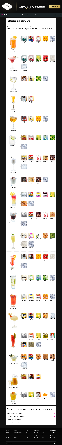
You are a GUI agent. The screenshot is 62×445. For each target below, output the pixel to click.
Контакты (27, 439)
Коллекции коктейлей (17, 434)
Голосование (16, 439)
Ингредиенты (41, 14)
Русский (43, 435)
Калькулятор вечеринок (18, 432)
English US (36, 437)
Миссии (23, 14)
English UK (36, 432)
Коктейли (35, 14)
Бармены (29, 14)
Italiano (43, 437)
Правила (27, 437)
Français (43, 432)
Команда (27, 432)
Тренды (18, 14)
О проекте (27, 434)
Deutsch (35, 434)
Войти (58, 14)
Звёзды (15, 437)
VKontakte (52, 434)
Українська (43, 434)
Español (35, 435)
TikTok (52, 435)
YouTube (52, 437)
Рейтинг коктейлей (17, 435)
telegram (52, 432)
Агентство (27, 435)
